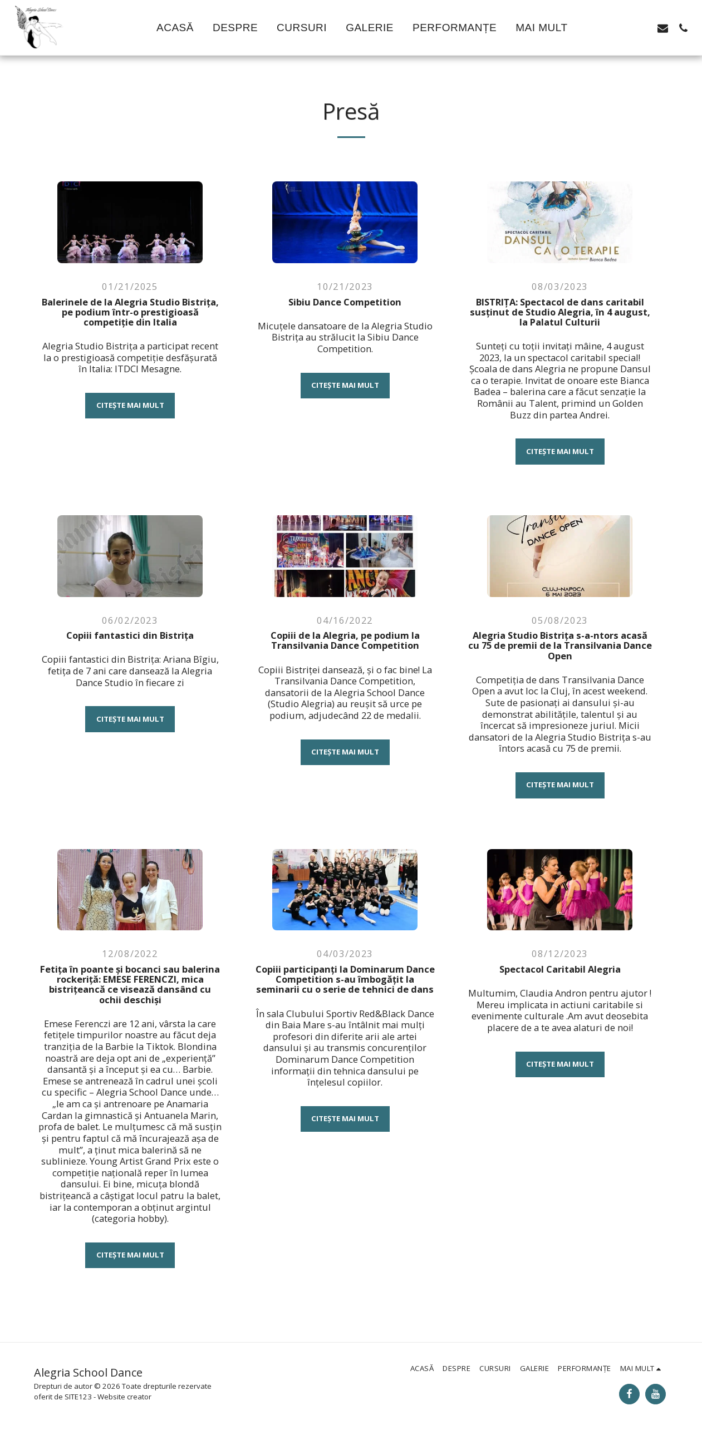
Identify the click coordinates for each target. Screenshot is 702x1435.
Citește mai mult (130, 405)
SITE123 (78, 1397)
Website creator (124, 1397)
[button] (601, 27)
